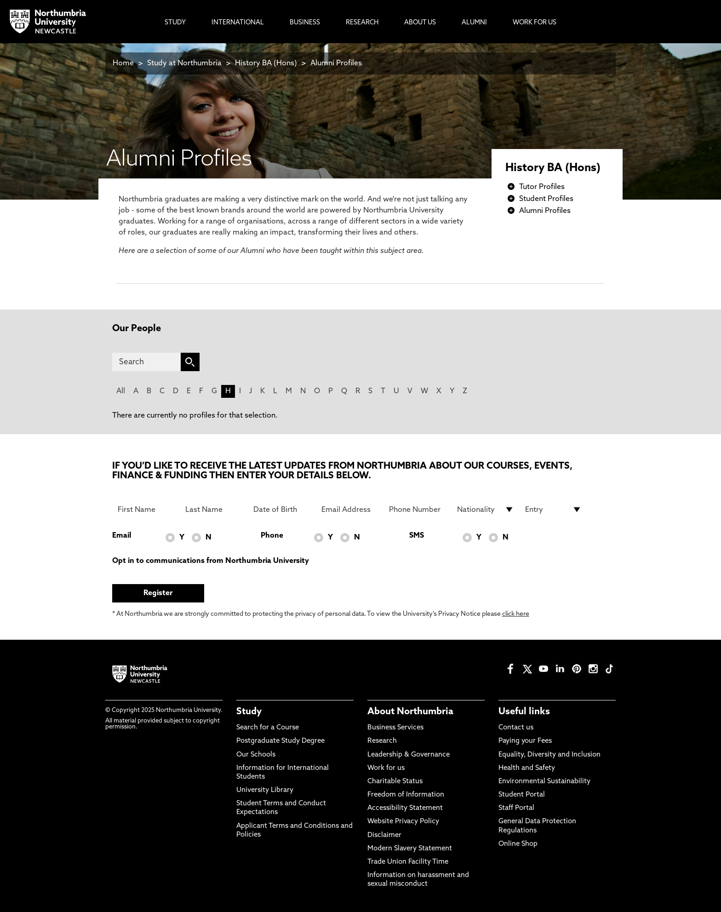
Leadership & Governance (408, 754)
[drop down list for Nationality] (485, 509)
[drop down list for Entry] (554, 509)
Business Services (395, 727)
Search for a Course (267, 727)
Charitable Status (395, 781)
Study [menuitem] (175, 22)
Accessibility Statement (405, 808)
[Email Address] (350, 509)
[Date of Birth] (282, 509)
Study (249, 712)
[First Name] (146, 509)
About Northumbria (410, 712)
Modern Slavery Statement (409, 848)
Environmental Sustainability (544, 781)
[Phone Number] (417, 509)
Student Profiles (546, 199)
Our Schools (255, 754)
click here (515, 614)
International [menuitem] (238, 22)
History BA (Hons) (267, 63)
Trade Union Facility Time (407, 862)
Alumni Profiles (336, 63)
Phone (272, 535)
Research (382, 741)
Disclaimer (384, 835)
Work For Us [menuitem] (534, 22)
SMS (416, 535)
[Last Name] (214, 509)
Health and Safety (526, 768)
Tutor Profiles (542, 187)
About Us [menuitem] (420, 22)
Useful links (524, 712)
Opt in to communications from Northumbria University (210, 561)
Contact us (515, 727)
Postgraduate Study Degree (280, 741)
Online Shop (518, 844)
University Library (264, 790)
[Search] (146, 362)
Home (123, 63)
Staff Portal (516, 808)
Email (121, 535)
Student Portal (521, 795)
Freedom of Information (405, 795)
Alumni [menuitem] (474, 22)
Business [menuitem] (305, 22)
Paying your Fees (525, 741)
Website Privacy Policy (403, 821)
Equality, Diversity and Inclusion (549, 754)
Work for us (386, 768)
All (120, 391)
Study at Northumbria (184, 63)
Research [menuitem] (362, 22)
